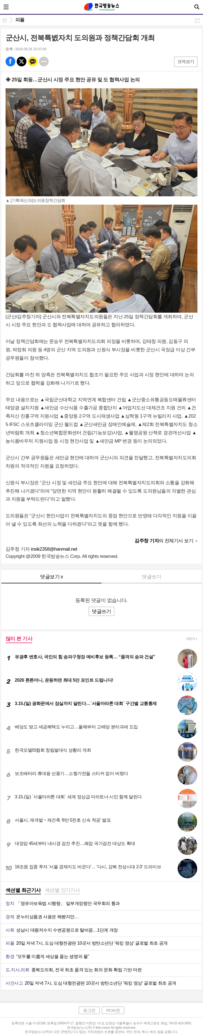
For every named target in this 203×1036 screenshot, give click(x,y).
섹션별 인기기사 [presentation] (62, 890)
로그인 (89, 1010)
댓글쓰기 (151, 577)
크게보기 (185, 61)
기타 (44, 61)
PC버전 (113, 1010)
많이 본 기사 (19, 638)
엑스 (21, 61)
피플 (19, 19)
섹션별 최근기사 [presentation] (23, 890)
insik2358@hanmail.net (54, 549)
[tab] (23, 890)
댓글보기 (51, 577)
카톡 (33, 61)
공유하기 (197, 20)
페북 (10, 61)
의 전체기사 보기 (164, 540)
